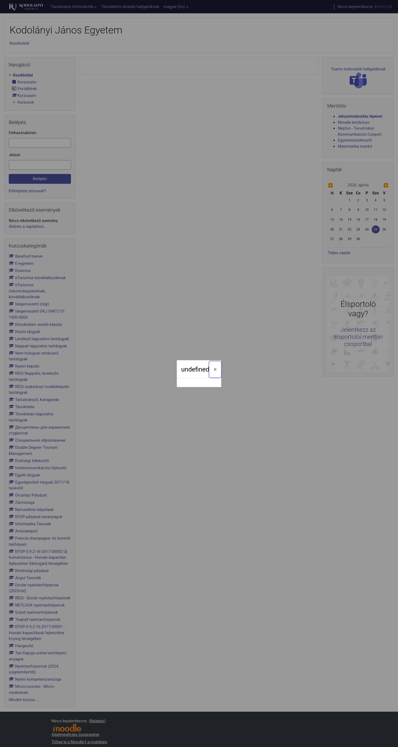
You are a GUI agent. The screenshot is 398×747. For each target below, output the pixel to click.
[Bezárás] (215, 369)
